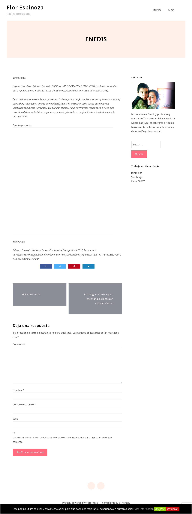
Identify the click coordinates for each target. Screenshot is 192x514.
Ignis (112, 502)
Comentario (19, 344)
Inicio (157, 10)
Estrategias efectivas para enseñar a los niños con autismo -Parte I (98, 299)
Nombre (18, 390)
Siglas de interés (31, 294)
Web (15, 419)
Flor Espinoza (25, 7)
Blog (171, 10)
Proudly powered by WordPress (80, 502)
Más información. (144, 509)
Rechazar (172, 509)
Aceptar (159, 509)
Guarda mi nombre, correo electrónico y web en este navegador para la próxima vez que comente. (62, 440)
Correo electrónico (24, 404)
